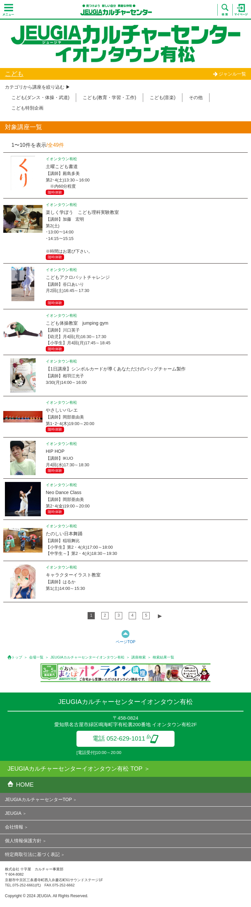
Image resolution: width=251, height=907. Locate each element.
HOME (21, 784)
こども (14, 73)
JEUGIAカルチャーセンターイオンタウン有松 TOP (75, 768)
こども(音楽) (163, 97)
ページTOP (125, 642)
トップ (16, 657)
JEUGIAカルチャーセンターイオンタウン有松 (87, 657)
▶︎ (160, 616)
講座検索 (138, 657)
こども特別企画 (27, 108)
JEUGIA (13, 813)
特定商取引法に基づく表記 (32, 854)
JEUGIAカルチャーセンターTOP (38, 799)
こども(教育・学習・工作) (109, 97)
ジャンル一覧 (229, 74)
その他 (196, 97)
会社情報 (14, 827)
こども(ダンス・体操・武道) (40, 97)
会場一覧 (36, 657)
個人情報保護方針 (23, 840)
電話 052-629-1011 (125, 738)
